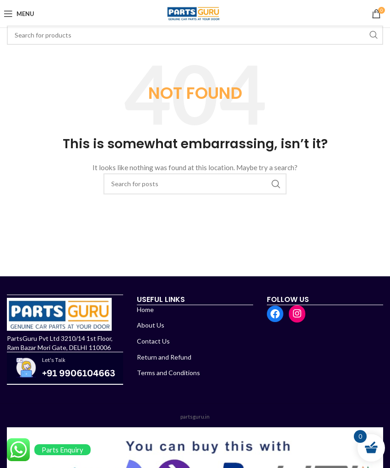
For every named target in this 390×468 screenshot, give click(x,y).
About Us (150, 325)
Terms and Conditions (168, 373)
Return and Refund (164, 357)
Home (145, 309)
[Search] (195, 35)
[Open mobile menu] (20, 14)
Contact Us (153, 341)
